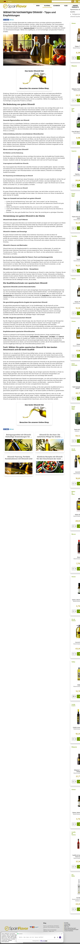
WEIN (37, 5)
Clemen (74, 23)
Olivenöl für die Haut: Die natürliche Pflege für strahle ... (49, 436)
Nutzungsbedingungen (70, 928)
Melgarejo (74, 66)
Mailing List (67, 925)
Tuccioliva (74, 236)
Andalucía (77, 431)
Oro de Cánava (74, 449)
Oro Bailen (73, 875)
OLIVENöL (47, 5)
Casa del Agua (73, 110)
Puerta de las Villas (73, 195)
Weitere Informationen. (7, 941)
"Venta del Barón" (34, 336)
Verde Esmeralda (74, 364)
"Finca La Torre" (44, 336)
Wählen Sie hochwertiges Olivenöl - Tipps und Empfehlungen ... (49, 931)
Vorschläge (67, 924)
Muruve (74, 534)
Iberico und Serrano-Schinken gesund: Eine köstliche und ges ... (51, 927)
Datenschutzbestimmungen (71, 929)
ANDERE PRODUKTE (75, 6)
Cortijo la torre (73, 705)
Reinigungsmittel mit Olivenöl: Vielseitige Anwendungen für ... (18, 436)
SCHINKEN (56, 5)
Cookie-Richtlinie (68, 930)
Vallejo (73, 662)
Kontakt (66, 922)
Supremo (74, 151)
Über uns (66, 926)
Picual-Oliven (45, 295)
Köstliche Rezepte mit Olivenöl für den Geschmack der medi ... (50, 458)
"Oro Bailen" (52, 336)
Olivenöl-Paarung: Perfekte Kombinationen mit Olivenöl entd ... (18, 459)
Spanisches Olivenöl (29, 28)
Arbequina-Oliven (7, 295)
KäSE (66, 5)
